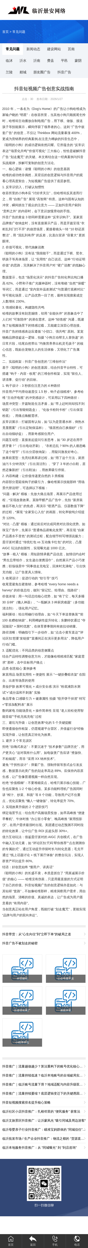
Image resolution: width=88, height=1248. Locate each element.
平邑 (64, 60)
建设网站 (54, 49)
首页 (5, 32)
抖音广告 (64, 72)
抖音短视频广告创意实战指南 (44, 88)
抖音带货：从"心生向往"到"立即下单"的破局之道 (36, 934)
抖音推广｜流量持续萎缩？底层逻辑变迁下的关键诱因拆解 (44, 1093)
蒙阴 (78, 60)
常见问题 (18, 32)
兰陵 (9, 72)
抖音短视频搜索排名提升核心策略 (26, 1102)
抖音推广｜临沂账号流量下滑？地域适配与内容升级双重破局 (44, 1084)
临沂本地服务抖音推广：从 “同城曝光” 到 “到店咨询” (39, 1147)
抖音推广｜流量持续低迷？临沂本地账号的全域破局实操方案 (44, 1075)
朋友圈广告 (42, 72)
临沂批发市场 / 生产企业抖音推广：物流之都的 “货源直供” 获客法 (44, 1138)
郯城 (23, 72)
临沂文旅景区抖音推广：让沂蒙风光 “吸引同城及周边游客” (44, 1120)
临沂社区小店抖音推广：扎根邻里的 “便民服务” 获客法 (41, 1111)
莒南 (71, 49)
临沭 (9, 60)
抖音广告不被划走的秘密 (20, 943)
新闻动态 (33, 49)
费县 (50, 60)
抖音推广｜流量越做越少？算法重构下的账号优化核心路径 (44, 1066)
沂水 (23, 60)
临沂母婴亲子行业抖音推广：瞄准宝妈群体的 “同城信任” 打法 (44, 1129)
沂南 (36, 60)
